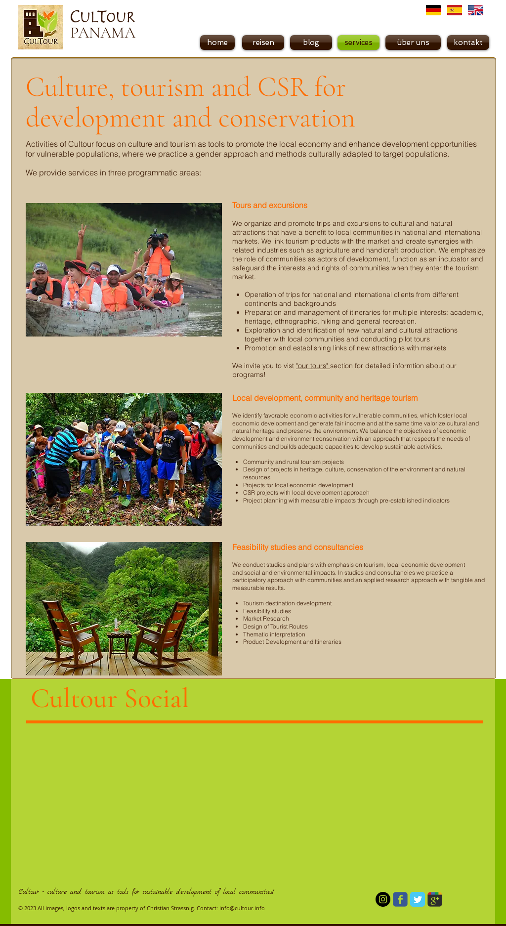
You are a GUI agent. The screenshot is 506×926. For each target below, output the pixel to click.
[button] (358, 42)
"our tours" (313, 365)
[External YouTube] (380, 802)
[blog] (311, 42)
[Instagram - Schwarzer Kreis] (383, 899)
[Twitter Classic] (417, 899)
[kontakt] (468, 42)
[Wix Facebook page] (400, 899)
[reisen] (263, 42)
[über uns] (413, 42)
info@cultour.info (242, 908)
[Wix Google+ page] (434, 899)
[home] (217, 42)
